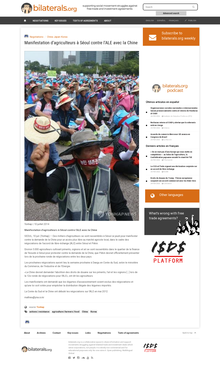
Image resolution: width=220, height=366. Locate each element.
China (85, 311)
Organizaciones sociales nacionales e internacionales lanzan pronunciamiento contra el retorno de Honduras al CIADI (174, 111)
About (107, 21)
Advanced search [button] (171, 13)
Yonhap (40, 307)
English (150, 21)
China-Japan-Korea (57, 36)
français (173, 21)
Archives (41, 333)
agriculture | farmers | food (66, 311)
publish (190, 21)
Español (161, 21)
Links (88, 333)
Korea (94, 311)
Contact (57, 333)
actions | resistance (39, 311)
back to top (189, 333)
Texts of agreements (85, 21)
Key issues (60, 21)
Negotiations (40, 21)
